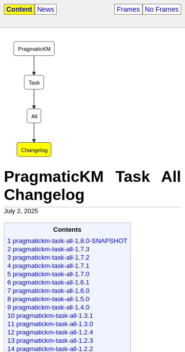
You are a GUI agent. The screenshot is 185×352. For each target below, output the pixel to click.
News (45, 9)
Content (19, 9)
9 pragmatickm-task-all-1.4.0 (48, 307)
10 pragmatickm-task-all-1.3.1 (50, 315)
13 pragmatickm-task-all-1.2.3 (50, 340)
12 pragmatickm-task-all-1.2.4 (50, 332)
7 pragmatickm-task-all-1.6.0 (48, 290)
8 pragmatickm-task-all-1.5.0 (48, 299)
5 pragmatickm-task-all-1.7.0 (48, 274)
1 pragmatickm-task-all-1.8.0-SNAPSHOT (67, 240)
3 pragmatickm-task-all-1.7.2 (48, 257)
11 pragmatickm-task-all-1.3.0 (50, 324)
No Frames (162, 9)
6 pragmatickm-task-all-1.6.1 (48, 282)
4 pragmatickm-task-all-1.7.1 (48, 265)
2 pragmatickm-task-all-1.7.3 (48, 249)
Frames (128, 9)
